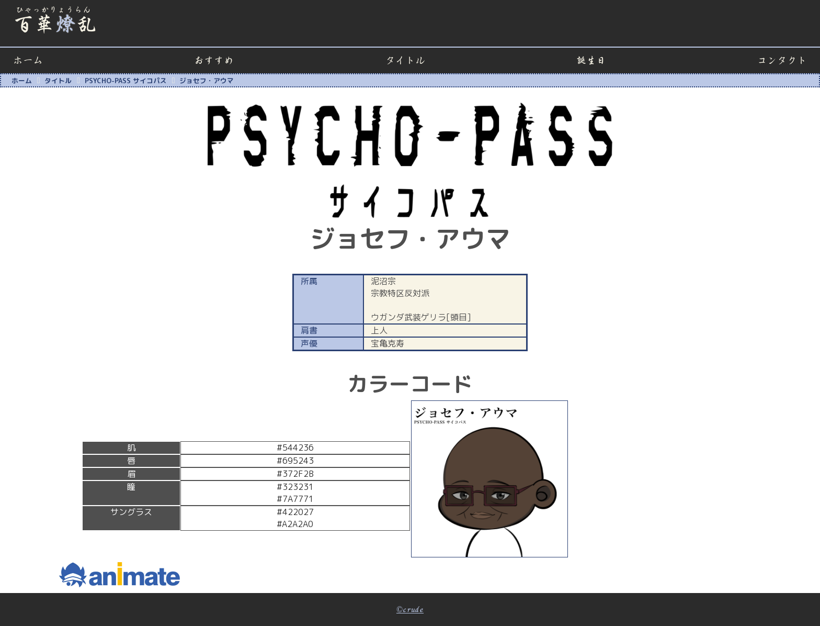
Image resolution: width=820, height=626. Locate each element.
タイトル (405, 60)
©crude (410, 610)
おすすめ (214, 60)
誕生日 (591, 60)
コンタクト (782, 60)
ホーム (28, 60)
